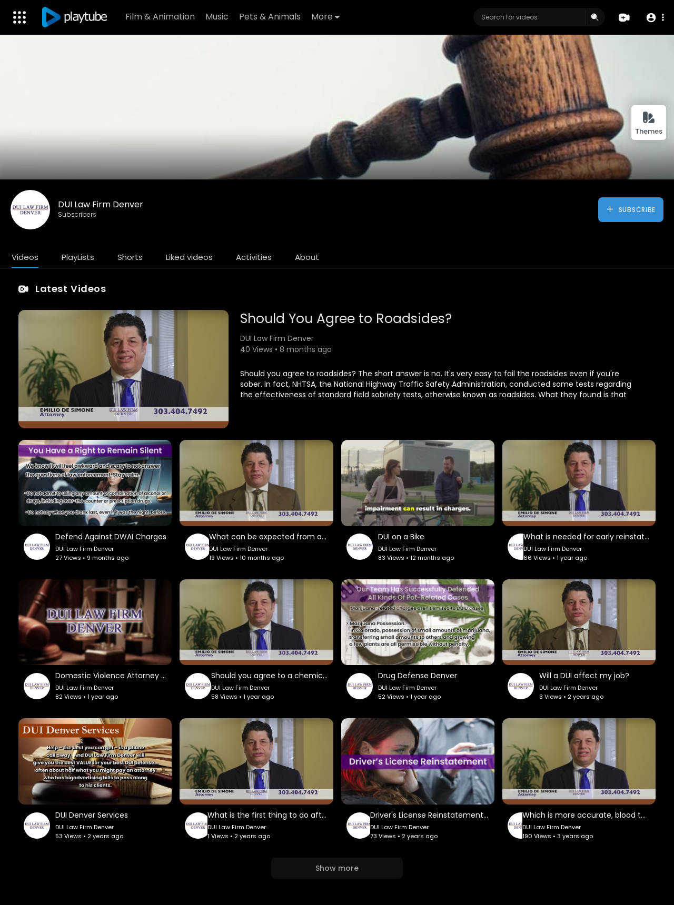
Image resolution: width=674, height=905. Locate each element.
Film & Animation (160, 17)
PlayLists (78, 257)
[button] (654, 17)
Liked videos (189, 257)
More (326, 17)
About (307, 257)
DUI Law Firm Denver (100, 204)
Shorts (130, 257)
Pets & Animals (270, 17)
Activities (254, 257)
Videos (25, 257)
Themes (648, 123)
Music (217, 17)
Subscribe (631, 209)
